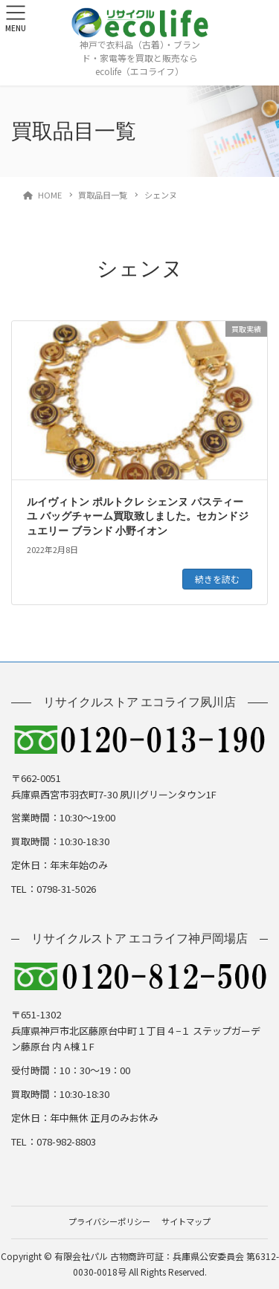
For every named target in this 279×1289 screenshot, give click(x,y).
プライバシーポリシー (109, 1221)
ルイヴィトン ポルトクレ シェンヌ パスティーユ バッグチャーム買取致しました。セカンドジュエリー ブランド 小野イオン (137, 517)
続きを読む (217, 578)
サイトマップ (186, 1221)
